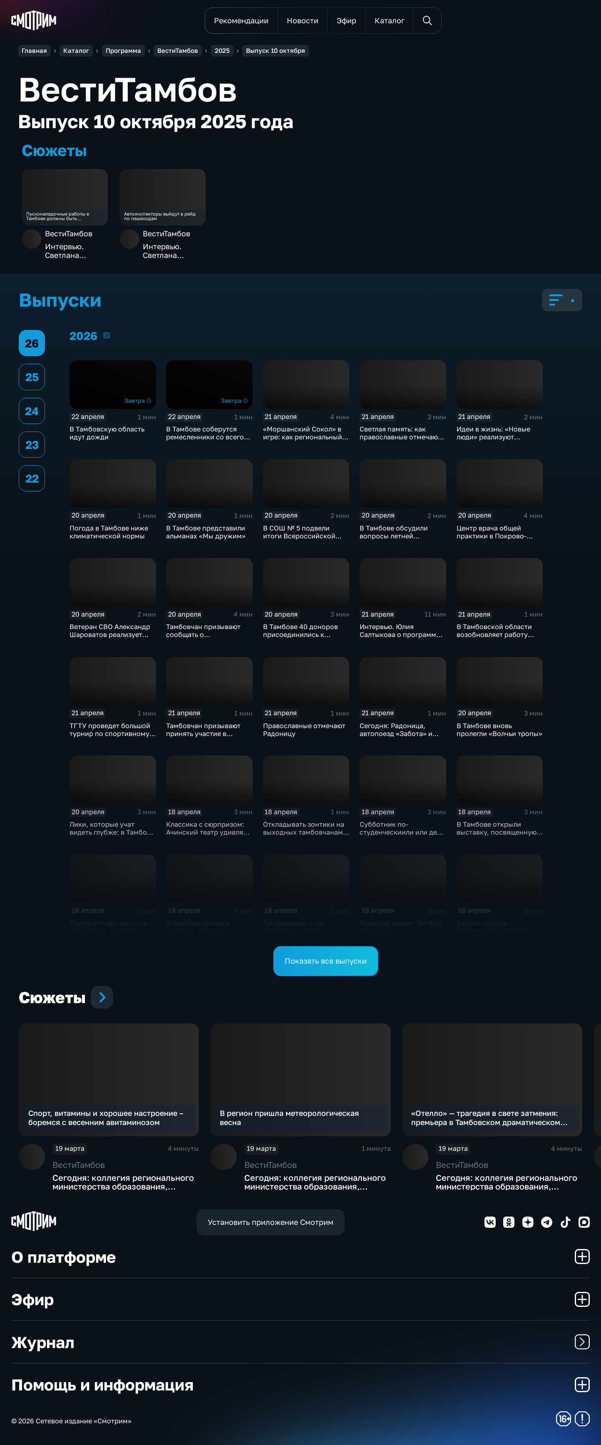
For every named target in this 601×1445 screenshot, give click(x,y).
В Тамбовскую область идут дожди (107, 433)
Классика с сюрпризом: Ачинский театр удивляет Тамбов (208, 832)
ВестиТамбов (68, 233)
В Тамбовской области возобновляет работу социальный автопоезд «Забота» (495, 638)
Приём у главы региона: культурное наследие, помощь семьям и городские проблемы (109, 935)
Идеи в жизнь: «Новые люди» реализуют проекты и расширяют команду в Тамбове (493, 440)
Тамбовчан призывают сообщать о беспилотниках (203, 634)
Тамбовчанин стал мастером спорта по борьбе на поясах (297, 931)
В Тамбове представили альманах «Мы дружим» (206, 532)
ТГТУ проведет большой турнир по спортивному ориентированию (110, 733)
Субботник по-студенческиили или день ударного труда (402, 832)
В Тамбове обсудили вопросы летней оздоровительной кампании (394, 539)
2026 (106, 335)
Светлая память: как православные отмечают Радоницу (400, 437)
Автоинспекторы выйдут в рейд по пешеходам (160, 216)
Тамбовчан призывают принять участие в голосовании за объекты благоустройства (207, 737)
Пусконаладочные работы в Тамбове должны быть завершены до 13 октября (57, 216)
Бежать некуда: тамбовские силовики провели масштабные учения (493, 935)
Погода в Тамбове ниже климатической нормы (109, 532)
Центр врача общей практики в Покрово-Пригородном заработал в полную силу (498, 539)
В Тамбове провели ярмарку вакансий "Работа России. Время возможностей (204, 935)
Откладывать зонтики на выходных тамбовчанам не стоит (303, 832)
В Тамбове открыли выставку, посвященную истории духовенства (496, 832)
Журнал (300, 1341)
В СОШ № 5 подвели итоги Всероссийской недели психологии (299, 536)
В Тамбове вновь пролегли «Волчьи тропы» (499, 729)
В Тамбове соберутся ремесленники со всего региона (205, 437)
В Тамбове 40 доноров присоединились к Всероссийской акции (300, 634)
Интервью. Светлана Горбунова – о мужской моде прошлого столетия (72, 251)
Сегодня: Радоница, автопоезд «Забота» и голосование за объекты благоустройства (400, 737)
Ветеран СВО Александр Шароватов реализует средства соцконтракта (110, 634)
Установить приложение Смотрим (270, 1222)
